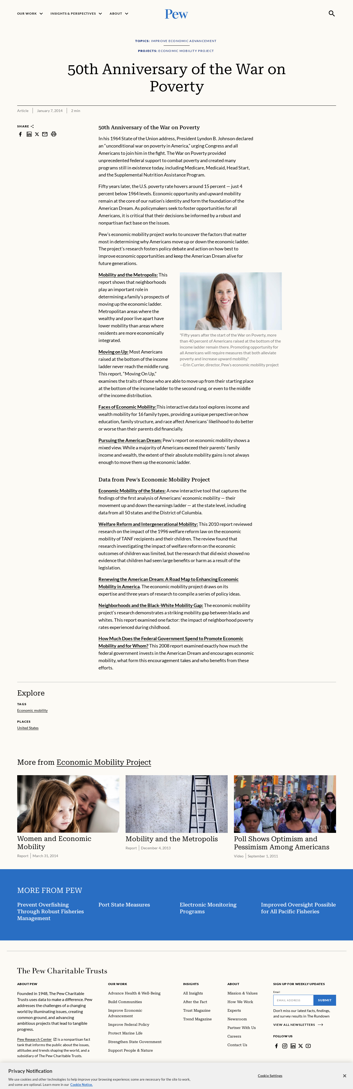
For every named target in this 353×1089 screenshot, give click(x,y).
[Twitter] (300, 1046)
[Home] (62, 971)
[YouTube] (308, 1046)
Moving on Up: (113, 352)
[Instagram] (285, 1046)
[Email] (293, 1000)
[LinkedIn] (293, 1046)
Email (276, 992)
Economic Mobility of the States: (132, 490)
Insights (191, 984)
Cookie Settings (270, 1082)
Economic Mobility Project (104, 762)
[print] (54, 134)
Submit (325, 1000)
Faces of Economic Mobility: (127, 407)
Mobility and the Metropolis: (128, 275)
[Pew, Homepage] (176, 13)
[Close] (344, 1082)
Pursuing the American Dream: (130, 440)
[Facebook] (276, 1046)
